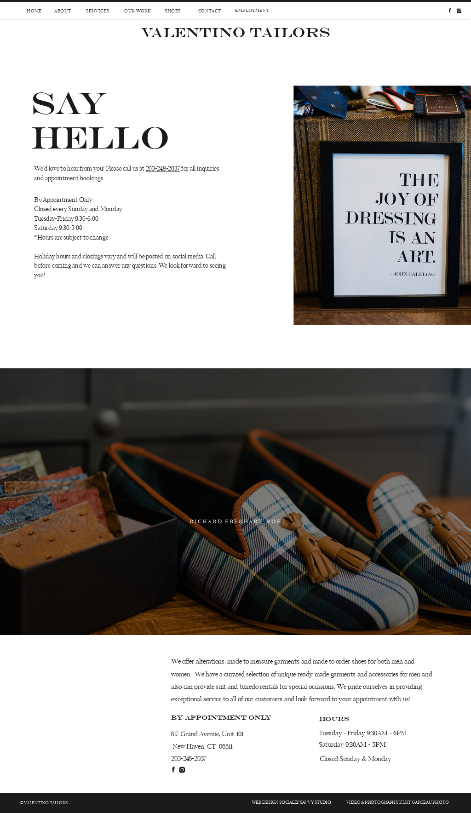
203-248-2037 (163, 169)
